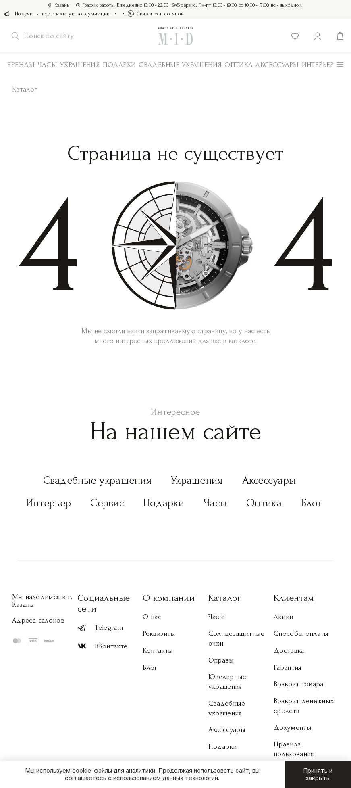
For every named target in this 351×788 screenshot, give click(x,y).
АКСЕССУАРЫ (277, 65)
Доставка (289, 650)
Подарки (119, 65)
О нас (152, 617)
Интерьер (318, 65)
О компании (168, 597)
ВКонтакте (102, 646)
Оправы (221, 660)
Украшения (80, 65)
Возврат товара (299, 684)
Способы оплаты (301, 634)
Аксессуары (269, 480)
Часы (47, 65)
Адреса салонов (38, 620)
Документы (293, 728)
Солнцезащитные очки (236, 638)
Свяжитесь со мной (156, 13)
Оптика (238, 65)
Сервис (107, 503)
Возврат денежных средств (304, 706)
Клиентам (294, 597)
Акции (283, 617)
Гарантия (287, 667)
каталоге (241, 341)
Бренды (21, 65)
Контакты (158, 650)
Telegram (100, 628)
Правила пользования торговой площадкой (294, 758)
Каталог (224, 597)
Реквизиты (159, 634)
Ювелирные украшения (227, 681)
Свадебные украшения (180, 65)
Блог (311, 503)
